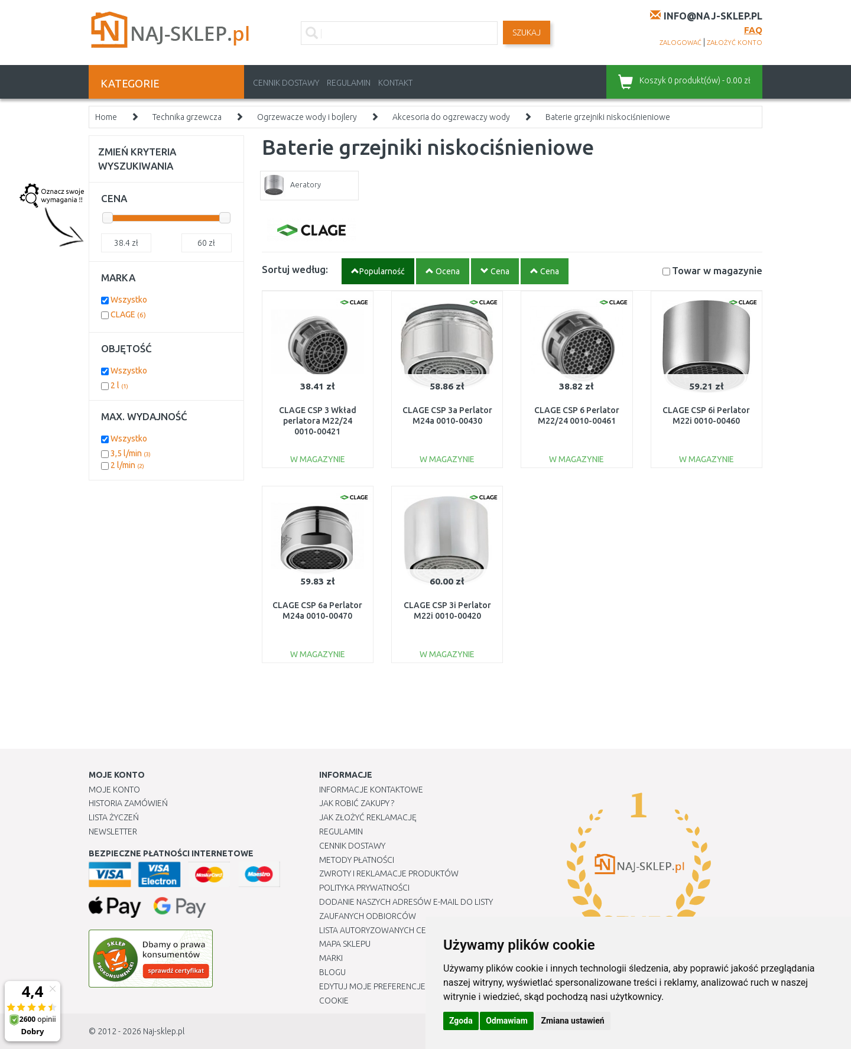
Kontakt (395, 82)
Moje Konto (114, 789)
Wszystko (129, 299)
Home (106, 117)
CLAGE (128, 314)
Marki (331, 958)
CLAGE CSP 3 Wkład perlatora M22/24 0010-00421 (317, 420)
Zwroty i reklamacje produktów (389, 873)
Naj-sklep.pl (163, 1031)
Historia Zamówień (128, 803)
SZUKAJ (526, 32)
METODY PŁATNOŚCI (356, 860)
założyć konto (734, 42)
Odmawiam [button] (507, 1020)
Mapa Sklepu (345, 944)
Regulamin (349, 82)
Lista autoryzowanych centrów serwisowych (415, 930)
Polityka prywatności (364, 887)
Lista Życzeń (114, 817)
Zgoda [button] (461, 1020)
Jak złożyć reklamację (368, 817)
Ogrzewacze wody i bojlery (307, 117)
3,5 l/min (131, 453)
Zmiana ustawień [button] (572, 1020)
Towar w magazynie (717, 270)
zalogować (680, 42)
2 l (119, 385)
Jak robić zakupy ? (356, 803)
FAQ (753, 30)
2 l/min (127, 465)
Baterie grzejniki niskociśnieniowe (607, 117)
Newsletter (113, 831)
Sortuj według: (295, 269)
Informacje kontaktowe (371, 789)
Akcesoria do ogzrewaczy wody (451, 117)
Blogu (332, 972)
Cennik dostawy (286, 82)
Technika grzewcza (187, 117)
